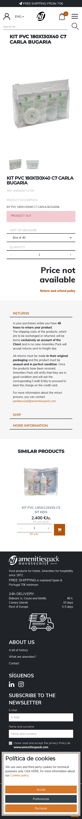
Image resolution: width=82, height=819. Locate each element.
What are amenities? (22, 657)
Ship (17, 415)
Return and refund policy (57, 291)
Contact (14, 663)
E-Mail (13, 710)
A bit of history (18, 650)
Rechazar (41, 808)
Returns (21, 313)
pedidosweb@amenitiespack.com (34, 401)
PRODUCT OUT (21, 215)
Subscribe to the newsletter (32, 699)
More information (30, 426)
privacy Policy (57, 743)
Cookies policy (19, 775)
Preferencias (41, 799)
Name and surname (21, 726)
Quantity (17, 247)
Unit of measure (23, 230)
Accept (41, 789)
